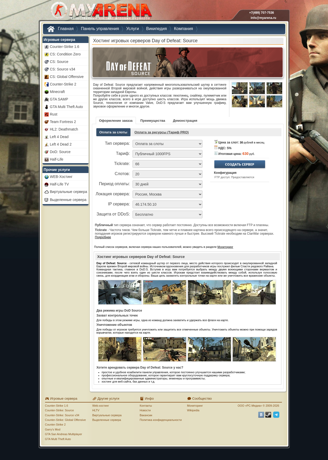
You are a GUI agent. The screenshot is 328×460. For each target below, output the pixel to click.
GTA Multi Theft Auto (58, 439)
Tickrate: (122, 163)
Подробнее (103, 237)
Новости (145, 410)
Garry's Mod (53, 429)
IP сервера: (119, 204)
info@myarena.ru (263, 18)
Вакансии (146, 415)
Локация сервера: (113, 194)
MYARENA (100, 11)
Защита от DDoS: (113, 214)
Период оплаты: (114, 184)
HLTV (95, 410)
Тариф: (123, 153)
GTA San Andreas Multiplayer (63, 434)
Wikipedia (193, 410)
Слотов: (122, 173)
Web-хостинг (100, 405)
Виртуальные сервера (107, 415)
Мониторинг (225, 246)
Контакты (146, 405)
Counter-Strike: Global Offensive (65, 419)
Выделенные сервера (106, 419)
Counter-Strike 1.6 (56, 405)
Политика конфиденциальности (161, 419)
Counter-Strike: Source (59, 410)
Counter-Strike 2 (55, 424)
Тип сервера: (117, 143)
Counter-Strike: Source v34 (62, 415)
